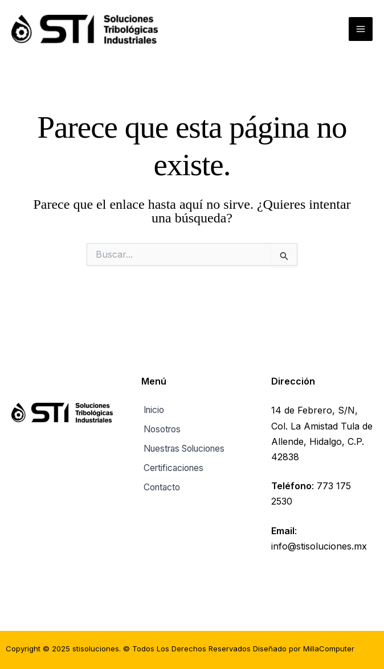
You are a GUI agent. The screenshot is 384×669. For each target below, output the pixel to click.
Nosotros (161, 429)
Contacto (161, 483)
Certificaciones (173, 465)
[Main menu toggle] (361, 30)
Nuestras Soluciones (186, 447)
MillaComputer (328, 648)
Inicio (152, 410)
